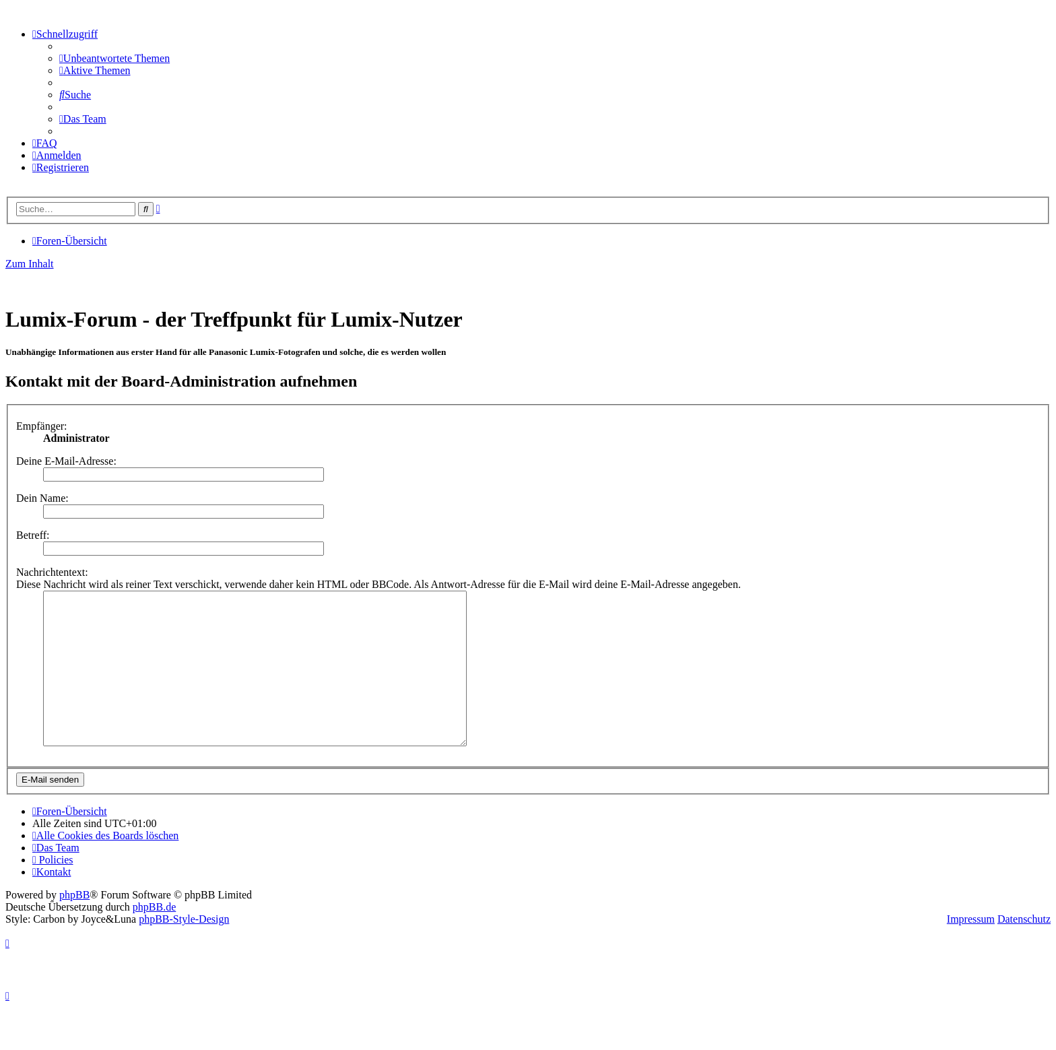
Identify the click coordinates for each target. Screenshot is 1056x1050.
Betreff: (32, 535)
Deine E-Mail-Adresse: (66, 461)
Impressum (971, 949)
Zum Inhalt (29, 263)
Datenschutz (1024, 949)
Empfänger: (41, 426)
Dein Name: (42, 498)
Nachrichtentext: (52, 572)
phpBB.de (154, 937)
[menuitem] (114, 58)
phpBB (74, 925)
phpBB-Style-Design (184, 949)
